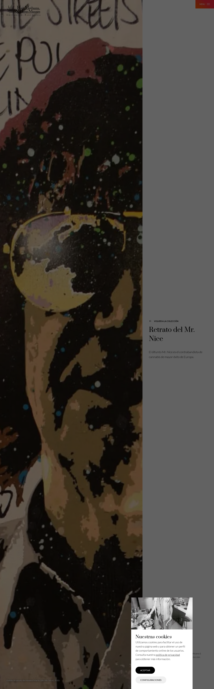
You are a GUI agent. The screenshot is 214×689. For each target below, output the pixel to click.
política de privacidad (168, 654)
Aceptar (145, 670)
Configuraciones (150, 680)
